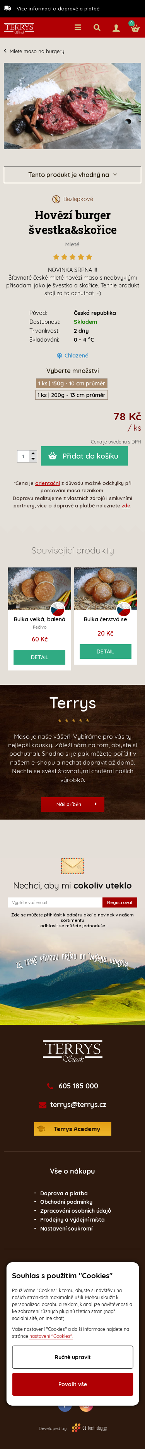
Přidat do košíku (90, 456)
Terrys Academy (72, 1129)
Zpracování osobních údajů (75, 1210)
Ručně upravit (73, 1357)
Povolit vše (72, 1384)
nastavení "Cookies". (51, 1336)
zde (126, 505)
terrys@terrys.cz (78, 1104)
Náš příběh (76, 804)
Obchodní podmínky (66, 1201)
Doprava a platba (64, 1193)
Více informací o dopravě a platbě (58, 8)
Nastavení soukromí (66, 1228)
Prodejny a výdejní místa (72, 1219)
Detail (39, 657)
